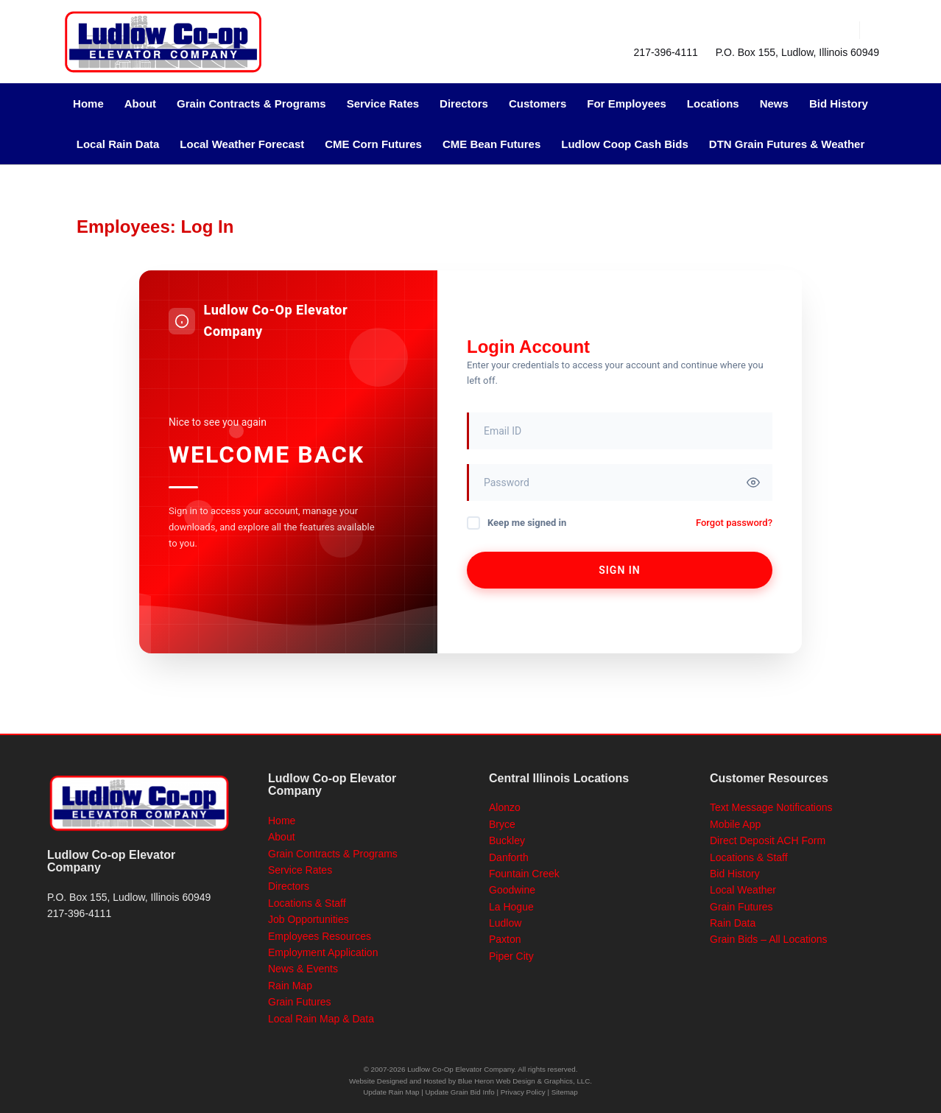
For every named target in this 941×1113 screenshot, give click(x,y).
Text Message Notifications (771, 807)
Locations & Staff (307, 903)
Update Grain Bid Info (460, 1092)
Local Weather (743, 890)
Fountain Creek (524, 873)
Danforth (509, 857)
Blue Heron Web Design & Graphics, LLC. (525, 1081)
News (774, 103)
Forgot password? (734, 522)
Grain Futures (299, 1002)
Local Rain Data (118, 144)
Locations (713, 103)
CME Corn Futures (373, 144)
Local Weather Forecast (242, 144)
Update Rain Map (391, 1092)
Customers (537, 103)
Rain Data (732, 923)
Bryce (502, 824)
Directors (464, 103)
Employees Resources (319, 936)
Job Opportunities (308, 919)
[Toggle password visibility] (753, 482)
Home (88, 103)
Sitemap (564, 1092)
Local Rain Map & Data (321, 1019)
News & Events (303, 969)
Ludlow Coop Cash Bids (624, 144)
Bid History (838, 103)
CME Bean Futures (491, 144)
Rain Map (290, 985)
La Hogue (511, 907)
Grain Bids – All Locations (769, 939)
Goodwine (512, 890)
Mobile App (735, 824)
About (140, 103)
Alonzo (505, 807)
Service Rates (383, 103)
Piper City (511, 956)
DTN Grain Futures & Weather (786, 144)
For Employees (626, 103)
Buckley (507, 840)
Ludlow (505, 923)
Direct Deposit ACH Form (767, 840)
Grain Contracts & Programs (251, 103)
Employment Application (323, 952)
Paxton (505, 939)
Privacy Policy (523, 1092)
